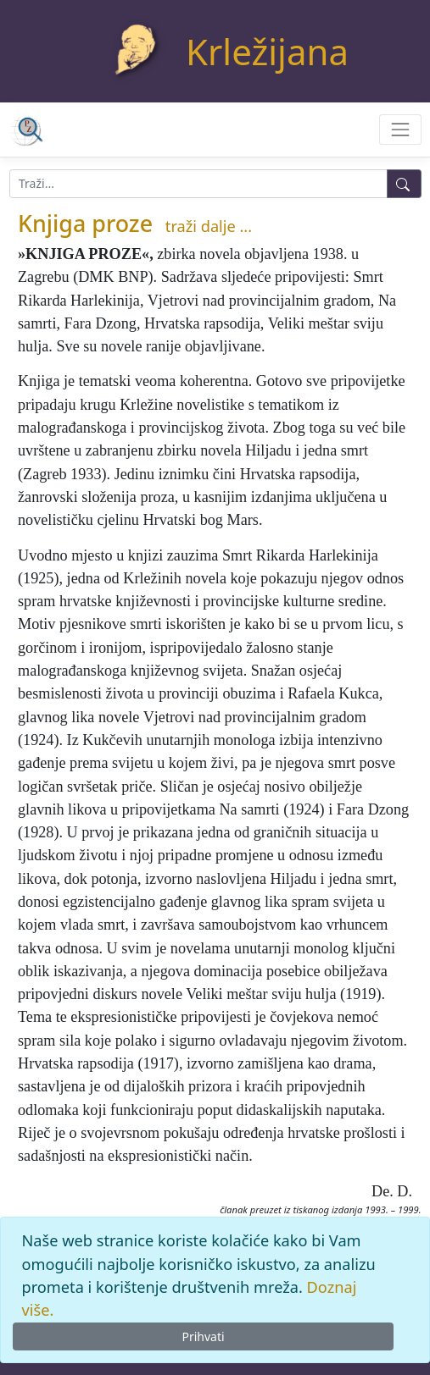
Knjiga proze (85, 223)
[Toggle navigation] (400, 129)
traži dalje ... (208, 226)
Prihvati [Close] (202, 1336)
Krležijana (267, 51)
